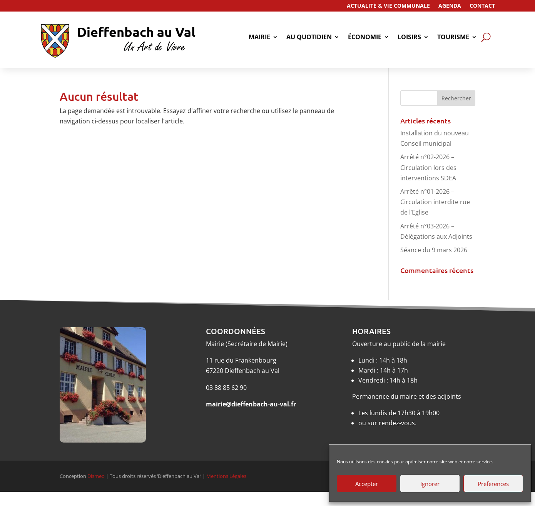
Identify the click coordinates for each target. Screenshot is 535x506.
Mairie (259, 37)
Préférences (493, 484)
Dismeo (96, 476)
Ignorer (430, 484)
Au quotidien (309, 37)
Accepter (366, 484)
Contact (482, 6)
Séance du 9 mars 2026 (433, 250)
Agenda (449, 6)
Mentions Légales (226, 476)
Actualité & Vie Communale (388, 6)
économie (364, 37)
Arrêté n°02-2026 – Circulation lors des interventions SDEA (428, 167)
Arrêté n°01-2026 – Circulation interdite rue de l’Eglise (435, 201)
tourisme (453, 37)
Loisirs (409, 37)
